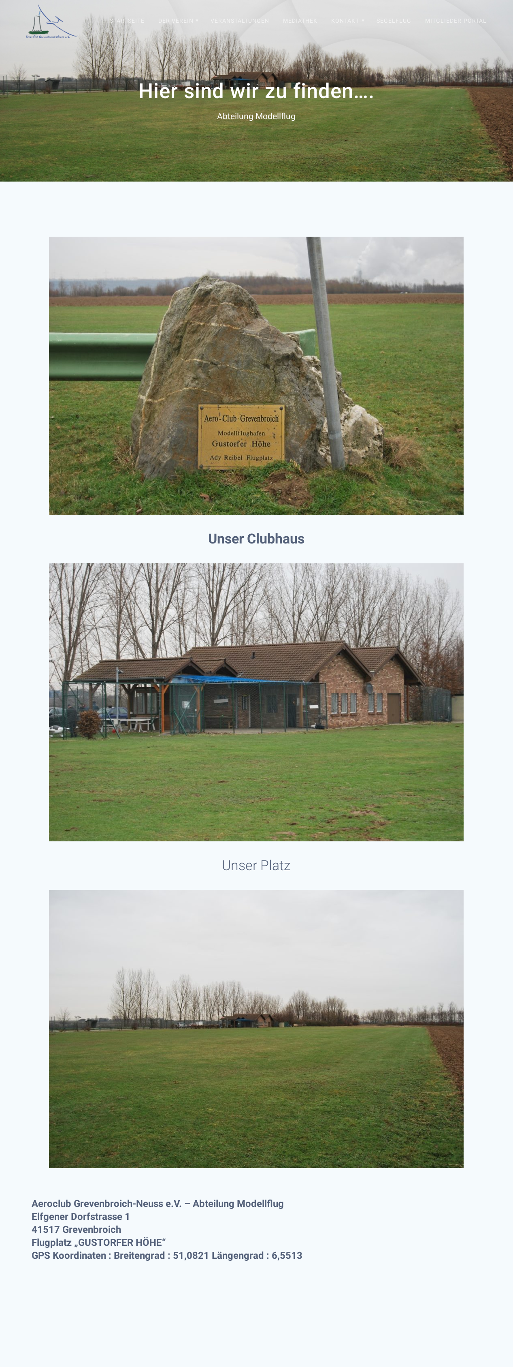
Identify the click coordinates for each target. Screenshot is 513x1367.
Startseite (127, 20)
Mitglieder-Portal (456, 20)
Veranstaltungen (240, 20)
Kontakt (345, 20)
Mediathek (300, 20)
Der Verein (176, 20)
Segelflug (394, 20)
